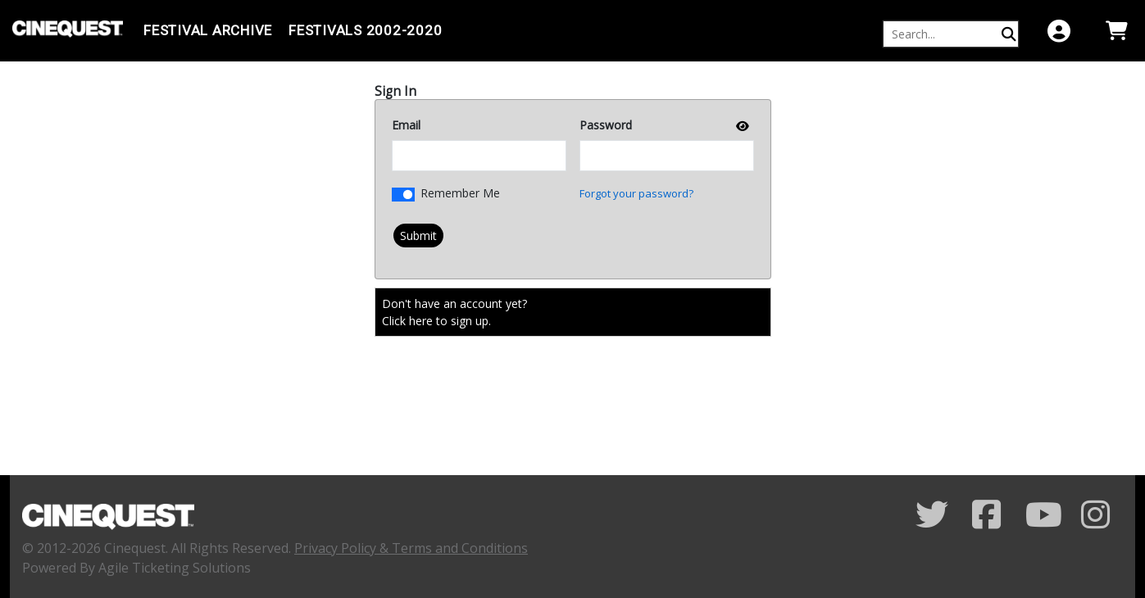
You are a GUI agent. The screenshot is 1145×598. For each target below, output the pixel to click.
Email (406, 125)
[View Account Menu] (1059, 30)
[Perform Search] (1009, 34)
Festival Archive (207, 30)
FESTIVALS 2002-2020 (365, 30)
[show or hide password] (741, 125)
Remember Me (460, 193)
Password (605, 125)
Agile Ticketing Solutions (174, 568)
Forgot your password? (636, 193)
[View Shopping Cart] (1116, 30)
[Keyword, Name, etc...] (943, 34)
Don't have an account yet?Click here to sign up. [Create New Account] (454, 312)
